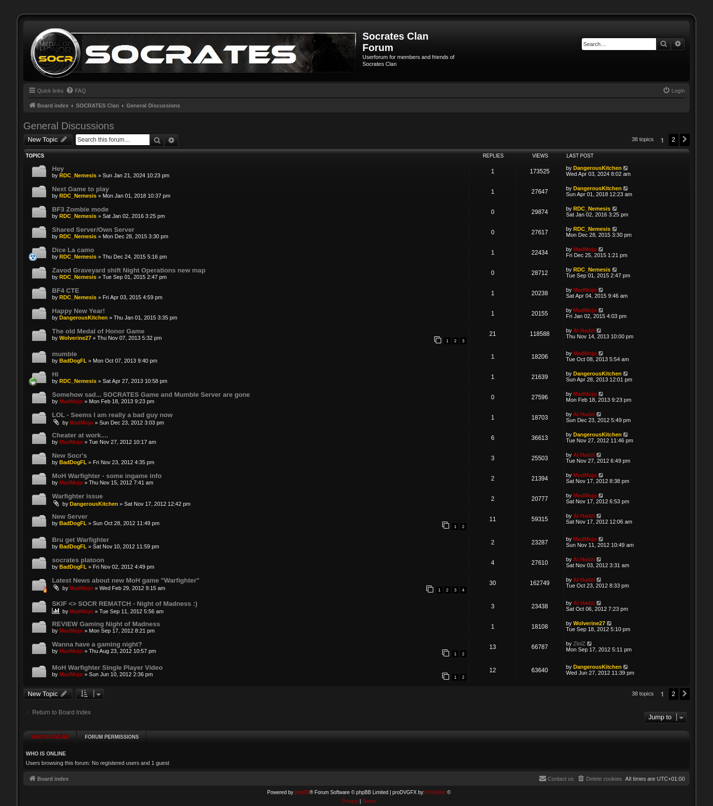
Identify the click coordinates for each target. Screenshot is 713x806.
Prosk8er (436, 790)
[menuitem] (76, 91)
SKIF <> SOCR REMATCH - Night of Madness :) (125, 603)
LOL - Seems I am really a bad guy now (112, 415)
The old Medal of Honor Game (98, 331)
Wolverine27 (75, 338)
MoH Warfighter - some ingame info (107, 476)
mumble (64, 354)
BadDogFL (73, 361)
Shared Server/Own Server (93, 229)
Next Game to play (80, 189)
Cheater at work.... (80, 435)
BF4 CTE (65, 290)
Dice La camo (73, 250)
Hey (58, 168)
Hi (55, 374)
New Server (70, 516)
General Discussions (68, 125)
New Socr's (69, 455)
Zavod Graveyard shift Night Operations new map (128, 270)
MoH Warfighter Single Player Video (107, 667)
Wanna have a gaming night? (97, 644)
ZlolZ (579, 643)
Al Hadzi (584, 330)
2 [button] (673, 139)
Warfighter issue (77, 496)
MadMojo (585, 249)
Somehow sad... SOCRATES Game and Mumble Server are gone (151, 394)
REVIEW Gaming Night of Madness (106, 624)
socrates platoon (78, 560)
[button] (685, 140)
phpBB (302, 790)
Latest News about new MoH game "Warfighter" (126, 580)
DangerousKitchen (597, 168)
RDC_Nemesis (78, 175)
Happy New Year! (78, 311)
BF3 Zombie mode (80, 209)
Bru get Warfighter (80, 539)
